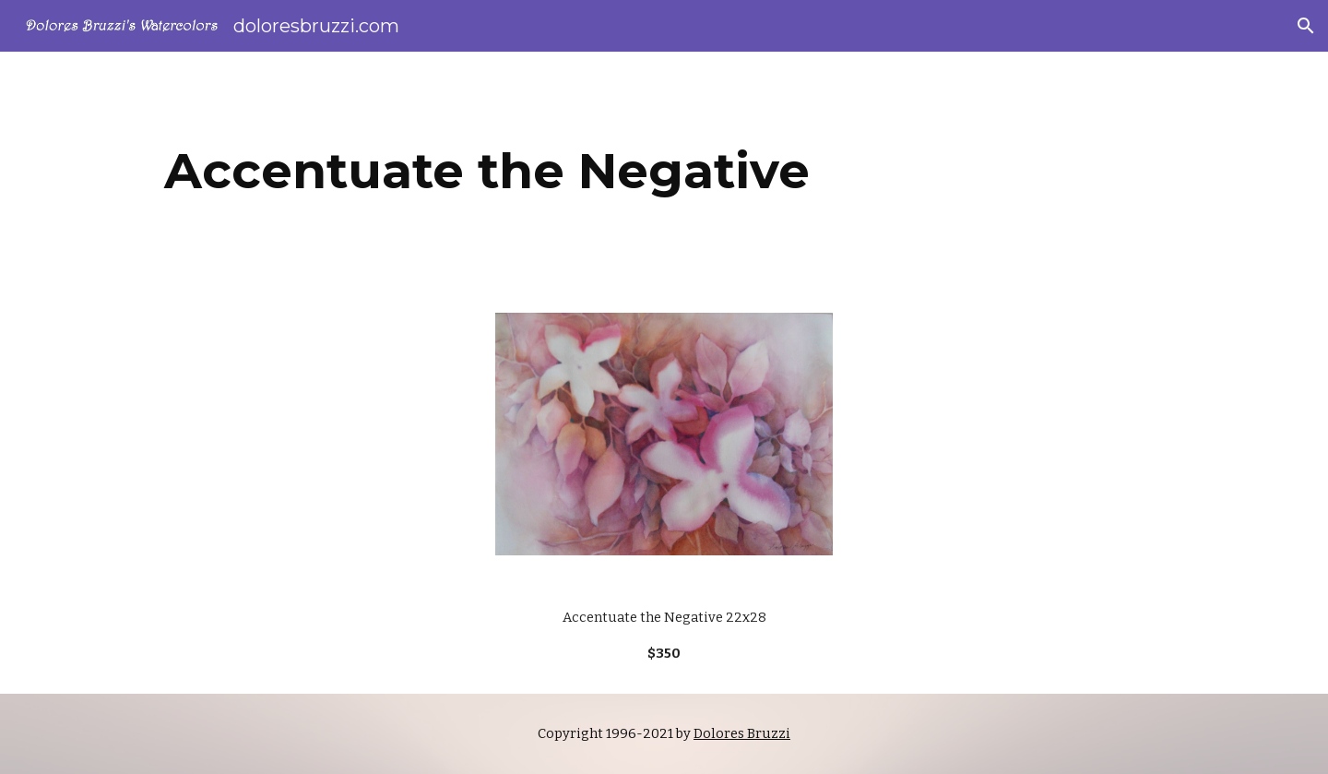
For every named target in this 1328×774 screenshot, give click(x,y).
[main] (487, 171)
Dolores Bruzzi (742, 733)
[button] (1306, 26)
